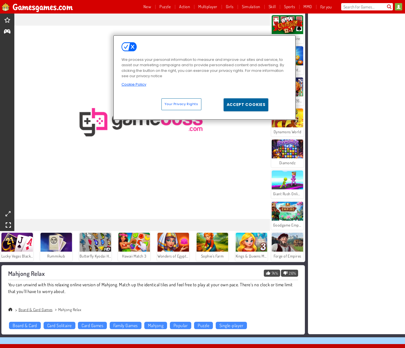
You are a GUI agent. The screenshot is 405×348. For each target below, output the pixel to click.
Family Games (125, 325)
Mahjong (155, 325)
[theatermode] (8, 213)
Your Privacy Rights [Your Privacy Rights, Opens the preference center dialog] (181, 104)
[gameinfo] (7, 32)
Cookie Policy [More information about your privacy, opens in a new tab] (134, 84)
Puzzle (203, 325)
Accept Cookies (246, 104)
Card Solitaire (59, 325)
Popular (181, 325)
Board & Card (25, 325)
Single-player (231, 325)
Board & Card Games (36, 309)
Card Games (92, 325)
